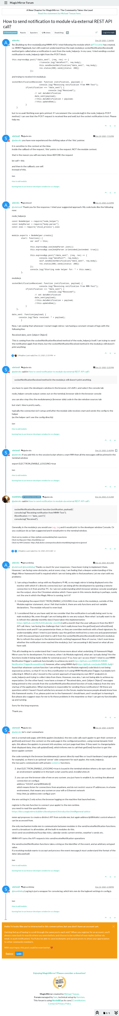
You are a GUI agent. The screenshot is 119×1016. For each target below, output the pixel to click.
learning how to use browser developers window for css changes (36, 186)
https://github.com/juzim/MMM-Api (94, 664)
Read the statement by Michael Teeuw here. (59, 13)
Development (10, 33)
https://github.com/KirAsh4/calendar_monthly (39, 623)
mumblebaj (17, 497)
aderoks (15, 40)
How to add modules (19, 181)
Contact (52, 1003)
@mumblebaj (27, 563)
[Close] (113, 926)
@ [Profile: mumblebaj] (29, 567)
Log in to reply (109, 32)
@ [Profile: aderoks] (17, 140)
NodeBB (56, 1000)
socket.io (55, 762)
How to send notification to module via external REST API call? (59, 371)
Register (9, 954)
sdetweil (16, 136)
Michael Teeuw (71, 994)
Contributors (79, 1000)
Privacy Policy (64, 1003)
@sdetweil (26, 203)
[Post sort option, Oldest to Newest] (96, 32)
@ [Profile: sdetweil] (17, 207)
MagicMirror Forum (22, 2)
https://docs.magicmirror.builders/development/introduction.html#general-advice (51, 811)
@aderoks (26, 136)
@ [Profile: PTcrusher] (97, 44)
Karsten (80, 997)
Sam (55, 997)
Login (19, 954)
